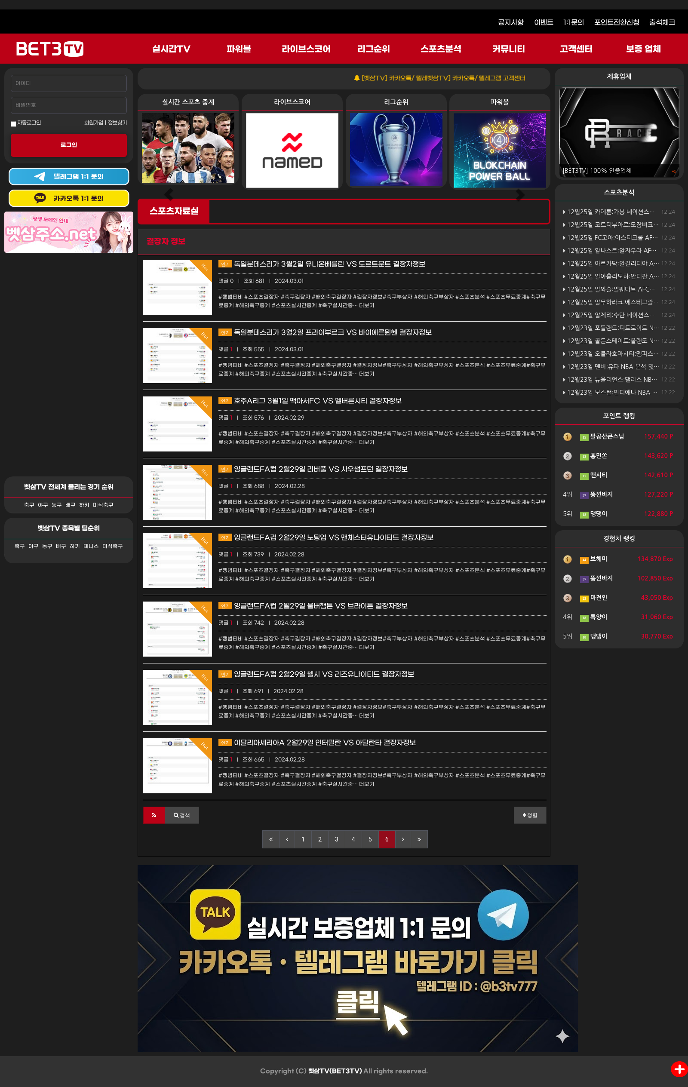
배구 (70, 505)
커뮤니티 (508, 49)
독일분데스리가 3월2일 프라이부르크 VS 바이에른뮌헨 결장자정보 (325, 333)
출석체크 (662, 22)
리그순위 (373, 49)
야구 (43, 505)
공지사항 (511, 22)
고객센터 (576, 49)
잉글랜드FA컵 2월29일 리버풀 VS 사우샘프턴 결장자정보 (313, 469)
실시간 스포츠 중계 (188, 102)
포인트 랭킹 (619, 416)
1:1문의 (573, 22)
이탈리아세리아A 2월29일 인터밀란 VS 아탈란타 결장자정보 (317, 743)
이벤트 (543, 22)
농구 (57, 505)
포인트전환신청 (616, 22)
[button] (154, 815)
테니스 (91, 547)
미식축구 (103, 505)
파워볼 (239, 49)
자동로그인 (26, 123)
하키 (84, 505)
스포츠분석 (441, 49)
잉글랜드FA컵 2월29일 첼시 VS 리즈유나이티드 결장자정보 (316, 674)
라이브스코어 (306, 49)
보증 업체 (643, 49)
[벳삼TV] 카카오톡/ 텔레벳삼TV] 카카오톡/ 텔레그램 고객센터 (451, 78)
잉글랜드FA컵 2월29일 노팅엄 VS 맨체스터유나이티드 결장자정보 (325, 538)
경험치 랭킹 (619, 538)
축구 (29, 505)
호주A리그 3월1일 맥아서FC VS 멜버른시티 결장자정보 (310, 401)
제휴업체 (619, 76)
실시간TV (171, 49)
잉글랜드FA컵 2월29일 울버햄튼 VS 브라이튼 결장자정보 (313, 606)
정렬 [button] (530, 815)
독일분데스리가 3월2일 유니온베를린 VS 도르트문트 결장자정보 (321, 264)
